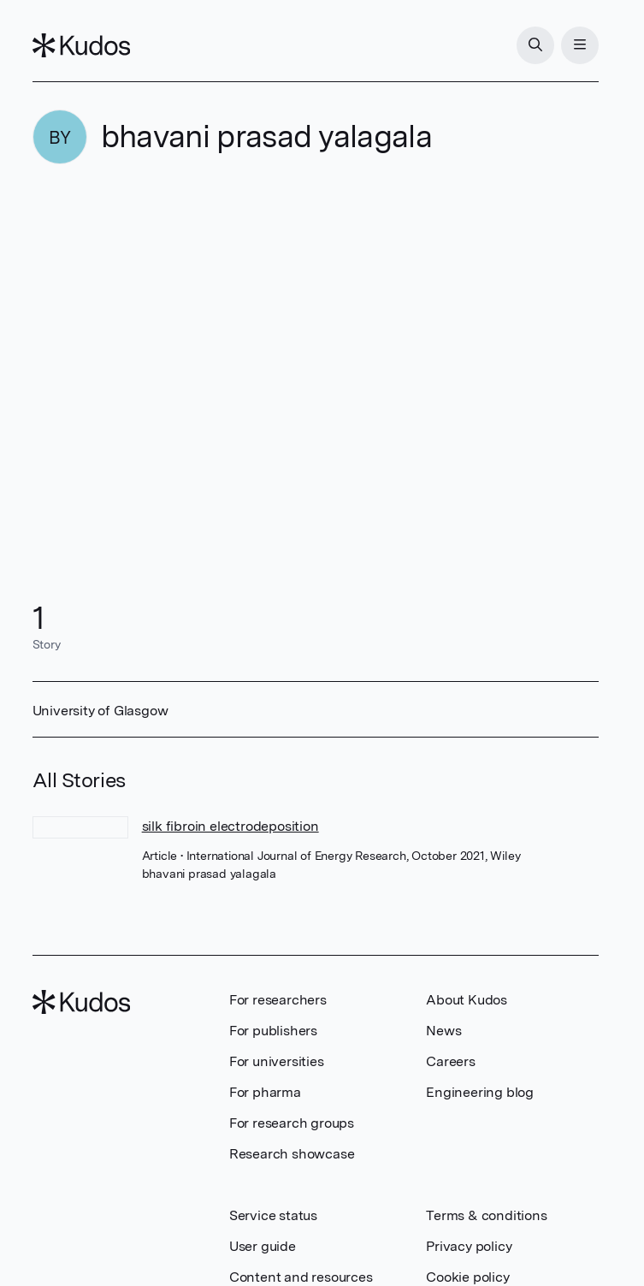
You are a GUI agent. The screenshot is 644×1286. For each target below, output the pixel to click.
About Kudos (466, 1000)
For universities (276, 1061)
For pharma (265, 1092)
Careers (451, 1061)
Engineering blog (480, 1092)
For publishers (273, 1030)
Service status (273, 1215)
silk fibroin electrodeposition (230, 826)
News (443, 1030)
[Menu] (580, 45)
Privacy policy (468, 1246)
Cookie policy (467, 1277)
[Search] (535, 45)
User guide (262, 1246)
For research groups (291, 1123)
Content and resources (301, 1277)
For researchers (278, 1000)
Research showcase (292, 1154)
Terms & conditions (486, 1215)
